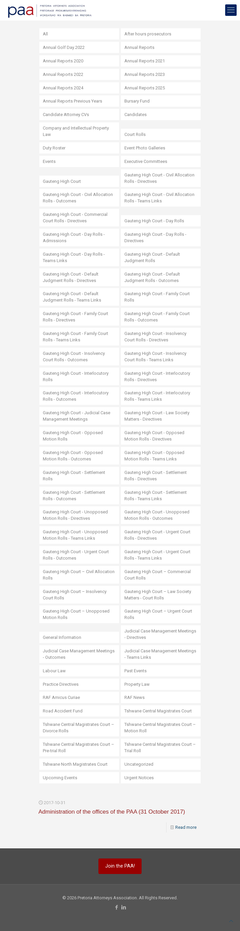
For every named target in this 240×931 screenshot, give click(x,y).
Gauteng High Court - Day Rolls (154, 220)
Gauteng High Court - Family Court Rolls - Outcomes (157, 316)
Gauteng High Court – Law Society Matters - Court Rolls (157, 594)
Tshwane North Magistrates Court (75, 764)
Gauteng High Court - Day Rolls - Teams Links (74, 257)
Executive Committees (145, 161)
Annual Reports (139, 47)
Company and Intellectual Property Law (76, 131)
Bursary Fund (137, 101)
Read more (186, 827)
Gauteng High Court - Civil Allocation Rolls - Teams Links (159, 197)
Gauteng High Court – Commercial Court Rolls (157, 575)
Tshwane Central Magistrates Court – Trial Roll (160, 747)
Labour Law (54, 670)
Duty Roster (54, 147)
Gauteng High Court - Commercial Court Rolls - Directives (75, 217)
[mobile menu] (231, 10)
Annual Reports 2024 (63, 87)
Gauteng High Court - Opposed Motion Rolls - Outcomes (73, 455)
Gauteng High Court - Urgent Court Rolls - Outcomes (76, 555)
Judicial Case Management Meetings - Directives (160, 634)
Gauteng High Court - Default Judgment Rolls (152, 257)
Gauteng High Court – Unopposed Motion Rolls (76, 614)
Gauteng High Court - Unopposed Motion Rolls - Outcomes (156, 515)
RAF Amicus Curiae (61, 697)
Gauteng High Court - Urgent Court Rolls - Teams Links (157, 555)
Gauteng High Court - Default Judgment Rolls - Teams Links (72, 297)
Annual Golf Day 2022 (64, 47)
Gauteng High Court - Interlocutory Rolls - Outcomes (76, 396)
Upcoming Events (60, 777)
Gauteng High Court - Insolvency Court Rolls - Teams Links (155, 356)
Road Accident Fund (63, 710)
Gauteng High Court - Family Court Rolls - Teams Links (75, 336)
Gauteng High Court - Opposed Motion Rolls (73, 436)
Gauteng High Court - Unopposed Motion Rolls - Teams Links (75, 535)
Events (49, 161)
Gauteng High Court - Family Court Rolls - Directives (75, 316)
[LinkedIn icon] (123, 907)
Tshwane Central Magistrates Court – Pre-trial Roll (78, 747)
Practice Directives (61, 684)
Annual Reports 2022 (63, 74)
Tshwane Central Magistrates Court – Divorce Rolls (78, 727)
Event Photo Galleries (144, 147)
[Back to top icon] (231, 921)
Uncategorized (138, 764)
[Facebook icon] (116, 907)
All (45, 33)
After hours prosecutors (147, 33)
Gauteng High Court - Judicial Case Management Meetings (76, 416)
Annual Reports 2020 (63, 60)
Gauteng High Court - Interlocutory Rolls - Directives (157, 376)
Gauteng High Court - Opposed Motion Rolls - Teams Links (154, 455)
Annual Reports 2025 (144, 87)
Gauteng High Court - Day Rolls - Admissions (74, 237)
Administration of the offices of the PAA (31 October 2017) (111, 812)
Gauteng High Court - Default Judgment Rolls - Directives (70, 277)
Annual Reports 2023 (144, 74)
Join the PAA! (120, 866)
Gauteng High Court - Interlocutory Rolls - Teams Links (157, 396)
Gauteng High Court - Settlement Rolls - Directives (155, 475)
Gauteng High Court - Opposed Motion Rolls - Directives (154, 436)
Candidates (135, 114)
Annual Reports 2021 (144, 60)
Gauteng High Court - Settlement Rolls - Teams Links (155, 495)
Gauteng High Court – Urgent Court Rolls (158, 614)
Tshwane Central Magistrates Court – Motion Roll (160, 727)
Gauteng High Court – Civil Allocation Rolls (79, 575)
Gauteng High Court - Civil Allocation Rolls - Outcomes (78, 197)
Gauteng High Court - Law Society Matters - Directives (156, 416)
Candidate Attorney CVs (66, 114)
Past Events (135, 670)
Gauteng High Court (62, 181)
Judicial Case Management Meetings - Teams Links (160, 654)
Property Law (137, 684)
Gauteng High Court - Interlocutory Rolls (76, 376)
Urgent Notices (139, 777)
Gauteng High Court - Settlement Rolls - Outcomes (74, 495)
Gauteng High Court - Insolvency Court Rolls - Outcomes (74, 356)
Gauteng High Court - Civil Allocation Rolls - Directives (159, 178)
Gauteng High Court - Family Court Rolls (157, 297)
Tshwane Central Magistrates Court (158, 710)
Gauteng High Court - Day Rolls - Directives (155, 237)
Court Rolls (135, 134)
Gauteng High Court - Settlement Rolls (74, 475)
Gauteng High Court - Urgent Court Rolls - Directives (157, 535)
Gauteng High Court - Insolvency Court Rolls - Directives (155, 336)
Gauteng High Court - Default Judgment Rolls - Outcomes (152, 277)
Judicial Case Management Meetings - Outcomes (79, 654)
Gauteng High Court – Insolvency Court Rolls (75, 594)
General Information (62, 637)
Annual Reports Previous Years (72, 101)
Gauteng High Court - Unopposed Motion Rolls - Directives (75, 515)
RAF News (134, 697)
